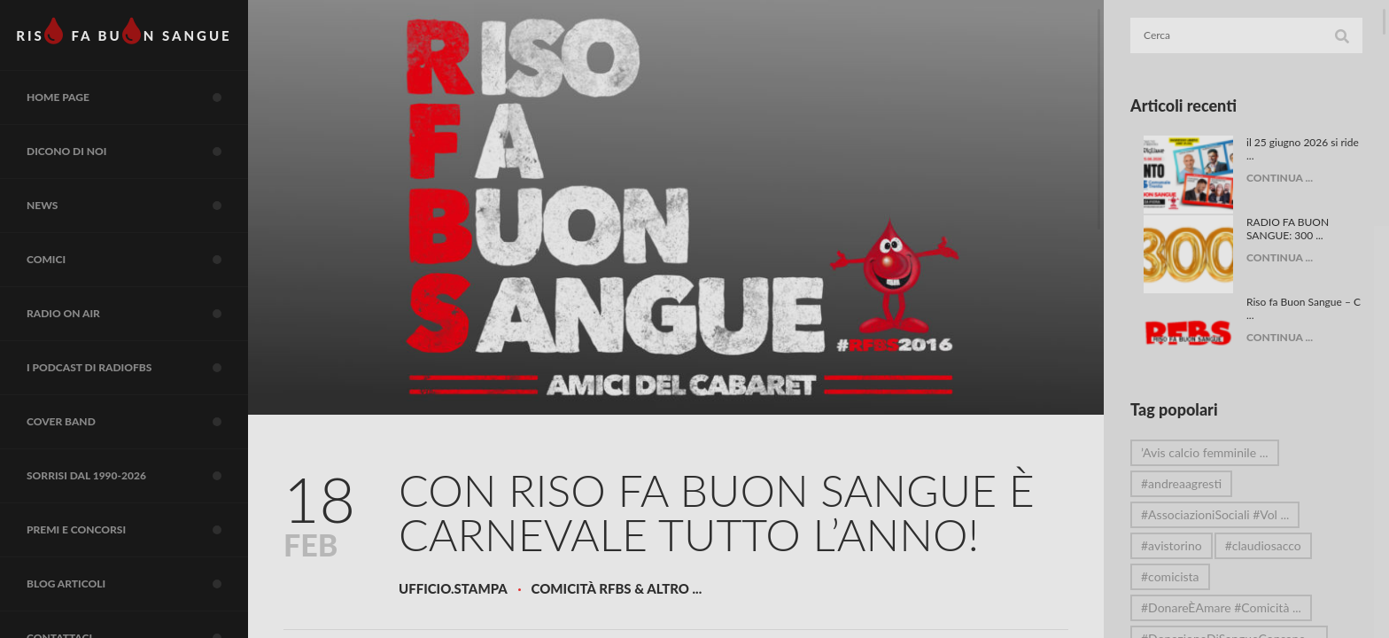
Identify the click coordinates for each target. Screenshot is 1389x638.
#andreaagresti (1181, 483)
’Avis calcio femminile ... (1205, 452)
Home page (137, 97)
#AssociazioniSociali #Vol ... (1215, 514)
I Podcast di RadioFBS (137, 367)
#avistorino (1171, 545)
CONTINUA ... (1279, 177)
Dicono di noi (137, 151)
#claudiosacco (1263, 545)
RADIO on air (137, 313)
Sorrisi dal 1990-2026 (137, 475)
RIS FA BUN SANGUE (123, 31)
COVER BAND (137, 421)
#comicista (1170, 576)
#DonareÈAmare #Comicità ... (1221, 607)
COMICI (137, 259)
